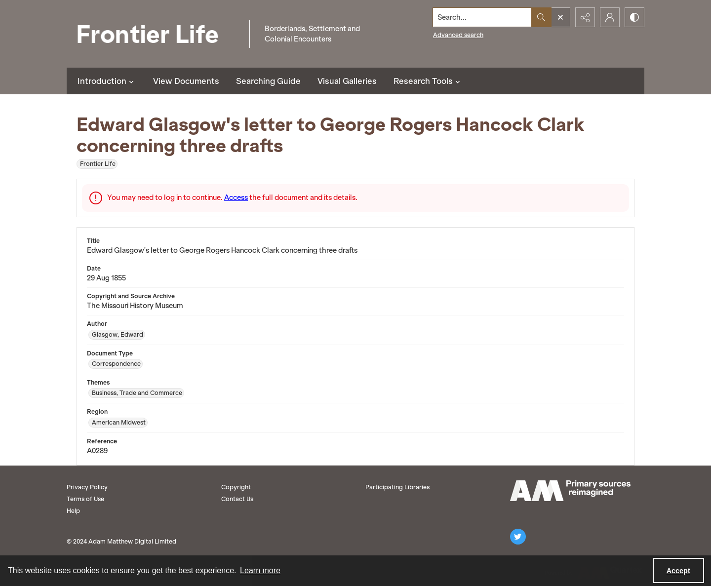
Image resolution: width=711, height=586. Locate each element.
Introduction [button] (107, 81)
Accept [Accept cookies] (678, 571)
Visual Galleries (347, 81)
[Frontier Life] (156, 34)
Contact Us (237, 499)
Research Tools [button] (428, 81)
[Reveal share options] (585, 17)
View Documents (186, 81)
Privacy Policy (87, 487)
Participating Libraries (397, 487)
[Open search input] (560, 17)
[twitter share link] (518, 537)
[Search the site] (482, 17)
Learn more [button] (260, 570)
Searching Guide (268, 81)
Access (236, 197)
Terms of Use (85, 499)
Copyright (236, 487)
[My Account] (609, 17)
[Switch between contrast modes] (634, 17)
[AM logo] (570, 490)
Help (73, 510)
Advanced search (458, 35)
